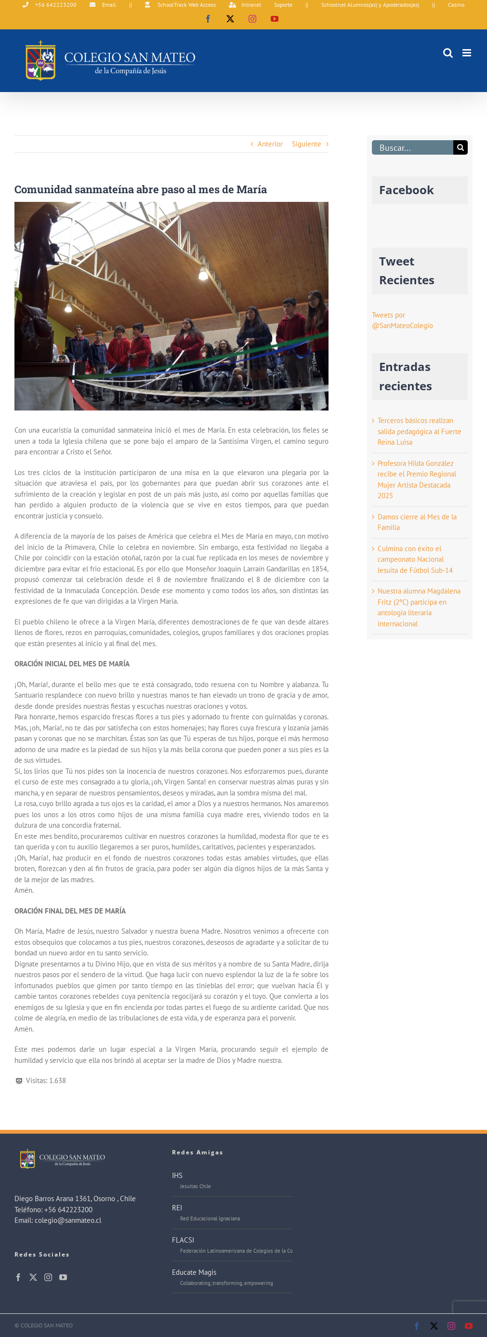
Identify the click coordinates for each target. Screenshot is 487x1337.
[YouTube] (63, 1277)
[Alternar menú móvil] (467, 53)
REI (177, 1207)
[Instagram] (48, 1277)
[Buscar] (460, 147)
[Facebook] (18, 1277)
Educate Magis (194, 1272)
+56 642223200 (68, 1209)
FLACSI (183, 1239)
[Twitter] (33, 1277)
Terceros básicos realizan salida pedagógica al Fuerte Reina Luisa (419, 431)
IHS (177, 1175)
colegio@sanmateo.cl (68, 1220)
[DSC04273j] (171, 306)
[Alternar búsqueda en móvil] (448, 53)
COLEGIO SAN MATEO (47, 1325)
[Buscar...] (412, 147)
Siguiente (306, 143)
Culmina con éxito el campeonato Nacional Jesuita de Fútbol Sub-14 (415, 559)
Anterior (270, 143)
